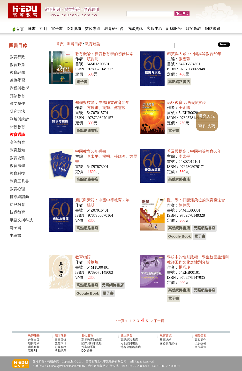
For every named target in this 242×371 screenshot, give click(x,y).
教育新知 (17, 150)
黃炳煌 (92, 262)
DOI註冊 (86, 350)
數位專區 (92, 28)
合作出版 (33, 339)
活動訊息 (60, 350)
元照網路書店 (204, 228)
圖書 (32, 28)
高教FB (32, 350)
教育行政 (17, 57)
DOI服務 (74, 28)
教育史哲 (17, 158)
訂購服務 (174, 28)
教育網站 (165, 339)
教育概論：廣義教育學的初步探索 (104, 54)
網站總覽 (212, 28)
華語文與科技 (21, 220)
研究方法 (17, 111)
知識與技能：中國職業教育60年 (102, 102)
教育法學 (17, 166)
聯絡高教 (33, 347)
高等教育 (17, 142)
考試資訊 (135, 28)
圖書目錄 (74, 44)
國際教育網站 (168, 343)
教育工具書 (19, 181)
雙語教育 (17, 96)
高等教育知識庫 (91, 339)
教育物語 (83, 257)
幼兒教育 (17, 204)
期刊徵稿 (33, 343)
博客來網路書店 (131, 347)
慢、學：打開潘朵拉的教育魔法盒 (196, 200)
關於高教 (193, 28)
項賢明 (92, 59)
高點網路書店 (179, 82)
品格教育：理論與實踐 (186, 102)
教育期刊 (60, 343)
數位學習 (17, 80)
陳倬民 (184, 205)
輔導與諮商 (19, 197)
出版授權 (200, 343)
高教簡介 (200, 339)
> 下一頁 (157, 321)
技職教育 (17, 212)
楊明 (106, 156)
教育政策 (17, 65)
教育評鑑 (17, 72)
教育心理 (17, 189)
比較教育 (17, 127)
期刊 (43, 28)
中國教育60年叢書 (90, 151)
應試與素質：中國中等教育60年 (102, 200)
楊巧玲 (184, 267)
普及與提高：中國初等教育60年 (194, 151)
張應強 (184, 59)
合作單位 (200, 347)
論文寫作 (17, 103)
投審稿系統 (88, 347)
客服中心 (154, 28)
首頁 (20, 29)
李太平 (92, 156)
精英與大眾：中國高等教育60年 (194, 54)
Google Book (179, 236)
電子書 (57, 28)
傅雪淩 (120, 108)
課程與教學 (19, 88)
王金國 (184, 108)
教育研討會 (114, 28)
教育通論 (92, 44)
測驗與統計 (19, 119)
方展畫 (92, 108)
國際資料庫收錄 (91, 343)
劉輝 (106, 108)
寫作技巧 (207, 126)
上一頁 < (120, 321)
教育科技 (17, 173)
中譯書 (15, 235)
